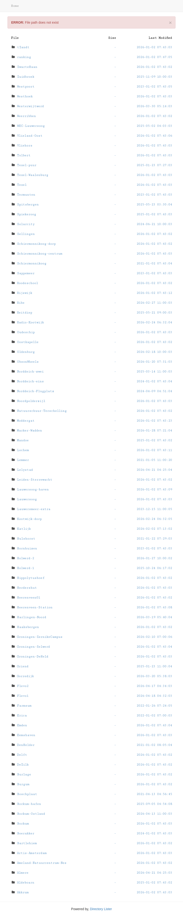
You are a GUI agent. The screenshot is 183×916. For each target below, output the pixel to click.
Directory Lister (101, 909)
